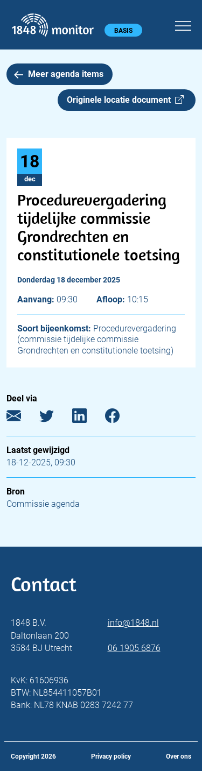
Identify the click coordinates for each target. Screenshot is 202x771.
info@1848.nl (133, 623)
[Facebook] (120, 418)
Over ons (178, 756)
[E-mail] (21, 418)
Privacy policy (111, 756)
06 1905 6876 (134, 648)
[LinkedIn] (87, 418)
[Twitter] (54, 418)
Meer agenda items (58, 74)
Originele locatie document (125, 100)
